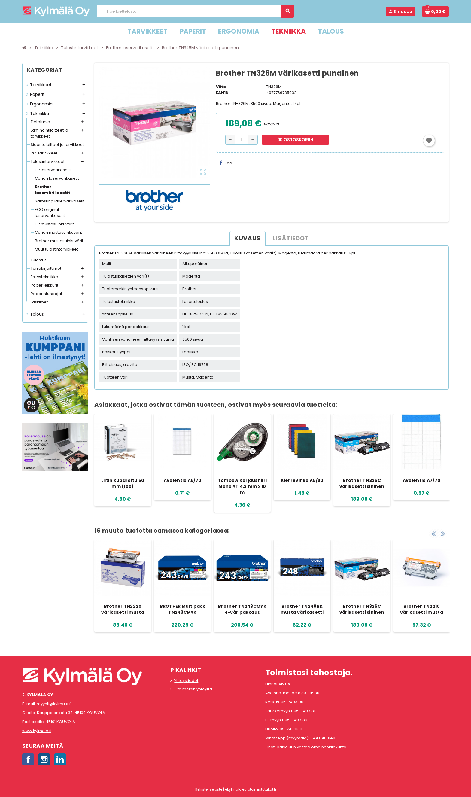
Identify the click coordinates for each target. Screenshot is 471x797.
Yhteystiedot (186, 680)
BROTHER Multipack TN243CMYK (182, 609)
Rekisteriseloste (208, 789)
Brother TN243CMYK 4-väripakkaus (242, 609)
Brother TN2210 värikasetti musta (421, 609)
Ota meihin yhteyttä (193, 689)
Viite (221, 87)
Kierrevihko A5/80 (302, 480)
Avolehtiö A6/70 (182, 480)
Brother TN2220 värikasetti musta (122, 609)
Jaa (226, 163)
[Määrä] (241, 139)
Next (442, 533)
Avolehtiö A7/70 (421, 480)
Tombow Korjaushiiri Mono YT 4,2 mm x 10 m (242, 486)
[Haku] (195, 11)
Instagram (44, 759)
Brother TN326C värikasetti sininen (361, 483)
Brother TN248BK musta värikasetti (302, 609)
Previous (433, 533)
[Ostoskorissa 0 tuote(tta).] (435, 11)
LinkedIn (60, 759)
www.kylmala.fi (36, 731)
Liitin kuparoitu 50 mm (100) (122, 483)
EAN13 (222, 93)
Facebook (28, 759)
